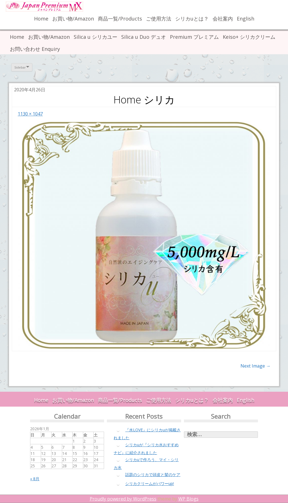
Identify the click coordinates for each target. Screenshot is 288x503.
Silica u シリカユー (95, 36)
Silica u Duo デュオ (143, 36)
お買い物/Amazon (73, 18)
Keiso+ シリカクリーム (249, 36)
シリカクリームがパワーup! (149, 483)
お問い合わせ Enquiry (35, 49)
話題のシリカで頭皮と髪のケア (152, 474)
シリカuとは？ (192, 18)
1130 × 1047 (30, 114)
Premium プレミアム (194, 36)
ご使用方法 (158, 18)
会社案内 (223, 18)
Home (41, 18)
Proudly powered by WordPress (123, 499)
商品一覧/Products (120, 18)
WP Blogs (188, 499)
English (245, 18)
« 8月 (34, 478)
